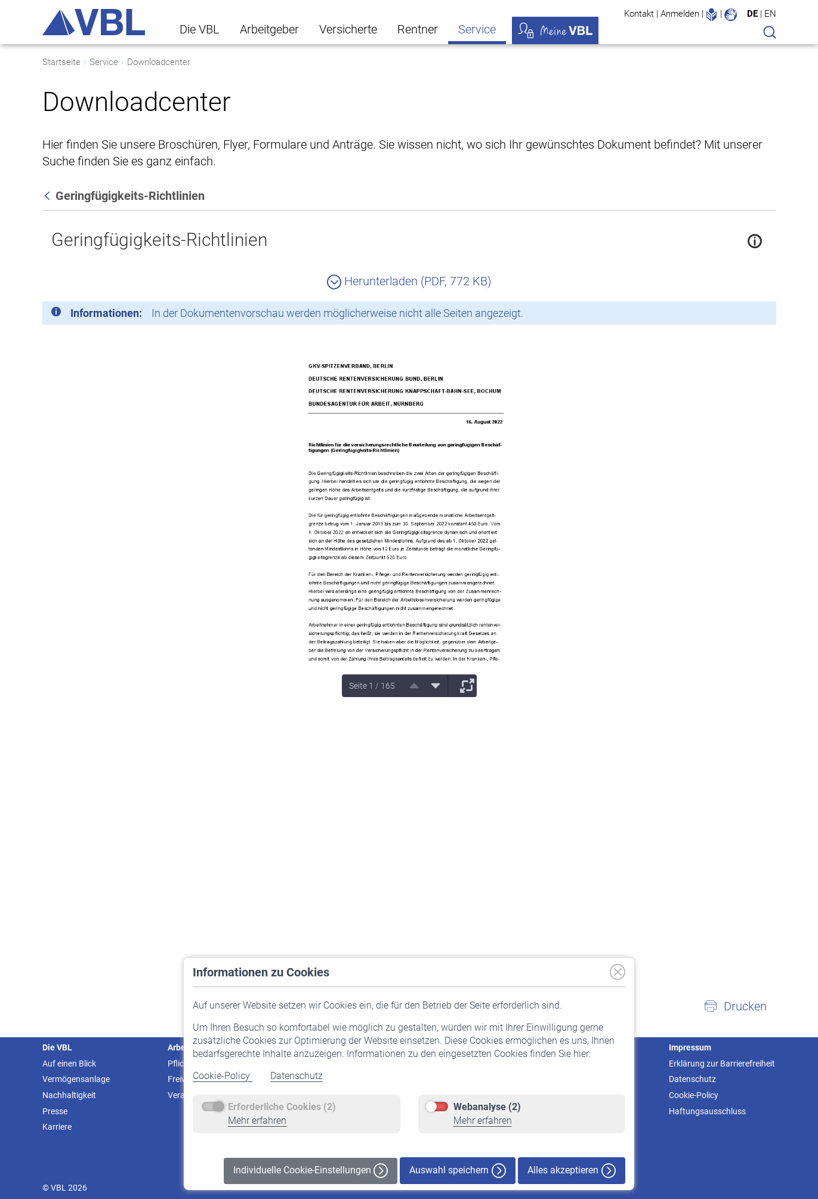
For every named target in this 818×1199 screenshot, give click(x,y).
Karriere (57, 1127)
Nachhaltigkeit (69, 1095)
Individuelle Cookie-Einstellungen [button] (310, 1170)
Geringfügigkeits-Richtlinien (159, 239)
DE (752, 13)
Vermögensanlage (76, 1079)
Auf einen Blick (69, 1063)
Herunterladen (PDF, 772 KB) (409, 281)
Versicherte (348, 29)
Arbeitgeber (269, 29)
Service (477, 29)
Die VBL (200, 29)
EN (770, 13)
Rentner (417, 29)
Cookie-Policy (222, 1075)
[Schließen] (734, 315)
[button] (735, 1006)
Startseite (61, 62)
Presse (54, 1111)
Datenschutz (296, 1075)
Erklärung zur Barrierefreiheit (722, 1063)
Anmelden (679, 13)
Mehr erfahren (257, 1120)
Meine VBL (555, 30)
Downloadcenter (158, 62)
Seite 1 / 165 (372, 686)
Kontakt (639, 13)
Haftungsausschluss (707, 1111)
